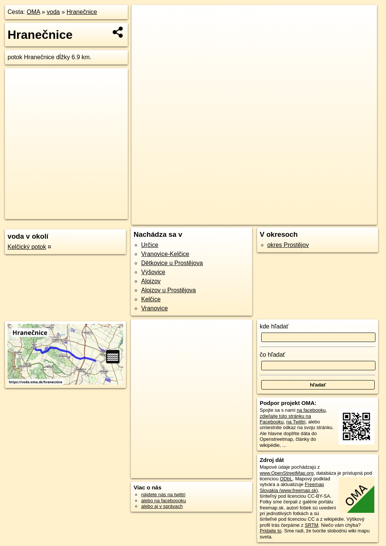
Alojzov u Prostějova (168, 290)
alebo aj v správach (161, 506)
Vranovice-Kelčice (165, 254)
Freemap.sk (288, 219)
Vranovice (154, 308)
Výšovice (153, 272)
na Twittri (295, 422)
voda (53, 12)
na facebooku (311, 410)
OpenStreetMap (248, 219)
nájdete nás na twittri (163, 494)
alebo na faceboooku (163, 500)
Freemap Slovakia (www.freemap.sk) (292, 487)
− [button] (144, 29)
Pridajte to (271, 531)
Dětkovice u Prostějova (172, 263)
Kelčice (151, 299)
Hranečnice (82, 12)
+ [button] (144, 17)
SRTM (311, 525)
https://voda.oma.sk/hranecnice (343, 219)
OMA (33, 12)
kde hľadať (274, 326)
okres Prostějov (288, 245)
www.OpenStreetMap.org (287, 473)
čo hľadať (272, 354)
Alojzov (151, 281)
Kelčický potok (27, 247)
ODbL (286, 479)
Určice (149, 245)
